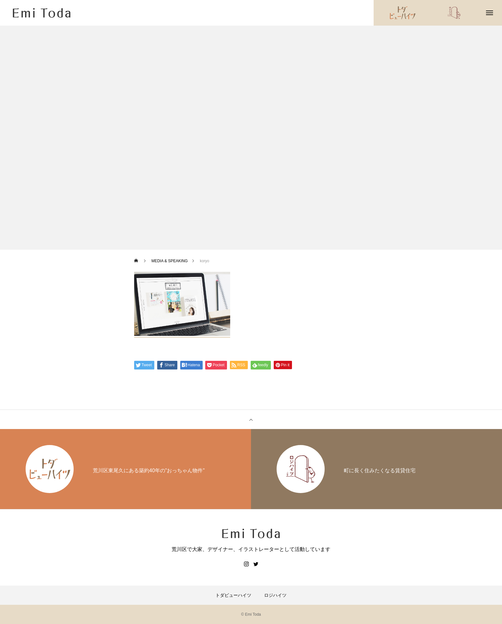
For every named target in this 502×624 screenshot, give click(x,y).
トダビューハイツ (233, 595)
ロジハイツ (275, 595)
